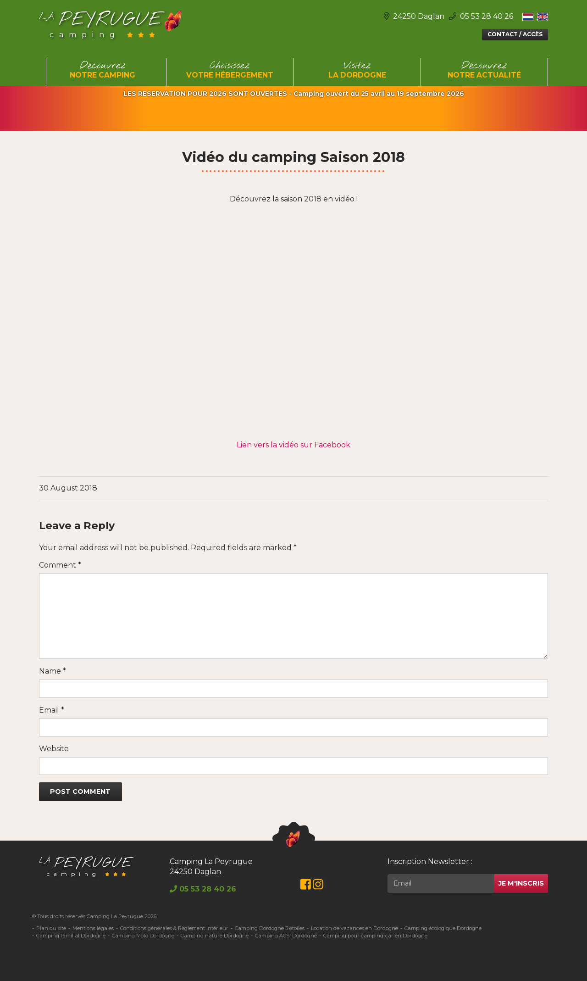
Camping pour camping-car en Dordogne (375, 935)
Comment (60, 565)
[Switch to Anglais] (542, 16)
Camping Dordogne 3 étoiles (270, 928)
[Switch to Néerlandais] (527, 16)
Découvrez (103, 70)
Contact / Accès (515, 34)
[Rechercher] (441, 883)
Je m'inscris (521, 883)
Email (51, 710)
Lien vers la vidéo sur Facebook (293, 444)
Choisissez (230, 70)
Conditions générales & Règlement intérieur (174, 928)
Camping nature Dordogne (215, 935)
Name (52, 671)
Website (54, 748)
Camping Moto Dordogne (143, 935)
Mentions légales (93, 928)
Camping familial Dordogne (70, 935)
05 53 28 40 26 (481, 16)
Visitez (357, 70)
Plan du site (51, 928)
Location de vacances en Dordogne (354, 928)
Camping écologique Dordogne (443, 928)
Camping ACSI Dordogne (286, 935)
